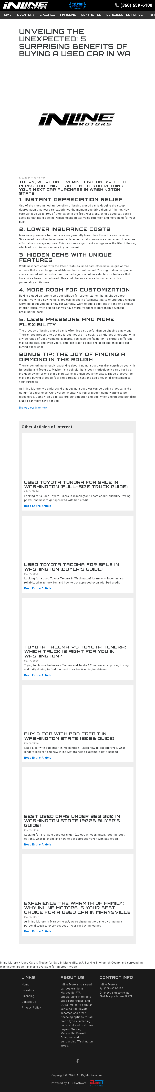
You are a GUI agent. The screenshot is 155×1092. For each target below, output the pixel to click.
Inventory (22, 14)
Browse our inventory (33, 407)
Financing (61, 14)
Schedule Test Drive (114, 14)
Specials (42, 14)
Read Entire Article (37, 505)
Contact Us (83, 14)
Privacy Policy (31, 1007)
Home (6, 14)
